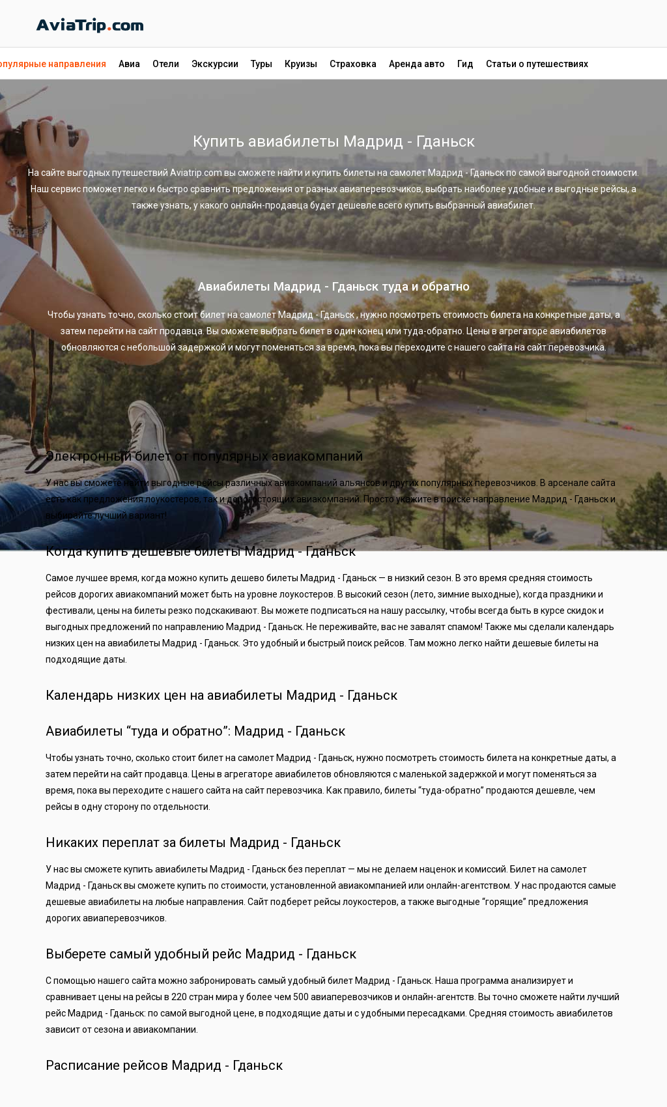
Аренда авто (417, 64)
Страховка (353, 64)
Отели (165, 64)
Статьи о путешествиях (537, 64)
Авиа (129, 64)
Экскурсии (215, 64)
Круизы (301, 64)
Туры (261, 64)
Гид (465, 64)
